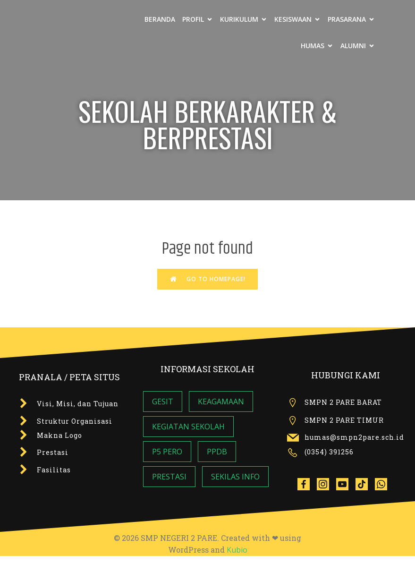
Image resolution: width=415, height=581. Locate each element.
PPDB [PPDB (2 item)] (217, 451)
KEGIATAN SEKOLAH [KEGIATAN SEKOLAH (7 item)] (188, 426)
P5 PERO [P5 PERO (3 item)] (167, 451)
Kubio (237, 550)
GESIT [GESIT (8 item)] (162, 401)
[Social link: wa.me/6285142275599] (384, 484)
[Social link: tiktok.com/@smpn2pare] (365, 484)
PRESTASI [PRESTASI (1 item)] (169, 476)
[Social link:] (307, 484)
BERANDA (159, 19)
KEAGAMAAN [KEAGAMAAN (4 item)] (221, 401)
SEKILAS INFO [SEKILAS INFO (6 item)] (235, 476)
